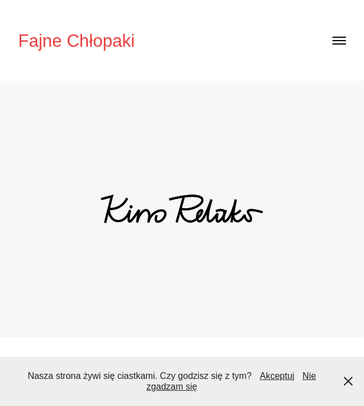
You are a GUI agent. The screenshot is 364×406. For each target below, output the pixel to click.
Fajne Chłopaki (76, 41)
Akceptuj (277, 376)
